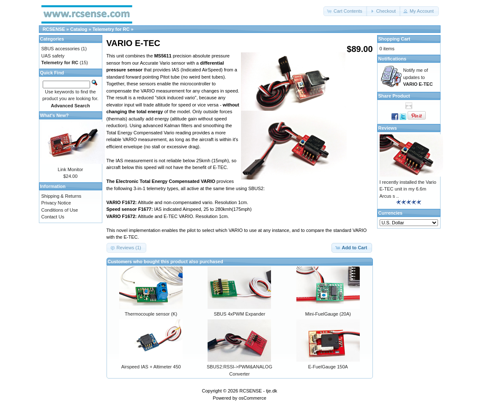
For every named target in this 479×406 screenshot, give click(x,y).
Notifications (392, 58)
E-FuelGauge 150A (328, 366)
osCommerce (252, 398)
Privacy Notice (56, 202)
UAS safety (53, 55)
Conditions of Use (59, 210)
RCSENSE (54, 29)
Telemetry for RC (111, 29)
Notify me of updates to (418, 77)
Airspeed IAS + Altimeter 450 (151, 366)
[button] (345, 11)
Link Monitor (70, 169)
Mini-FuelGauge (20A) (328, 313)
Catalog (78, 29)
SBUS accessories (60, 48)
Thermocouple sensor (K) (151, 313)
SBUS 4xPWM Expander (240, 313)
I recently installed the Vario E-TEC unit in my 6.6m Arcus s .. (408, 189)
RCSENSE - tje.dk (258, 390)
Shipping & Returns (61, 196)
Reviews (387, 128)
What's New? (54, 115)
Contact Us (52, 216)
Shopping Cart (394, 38)
